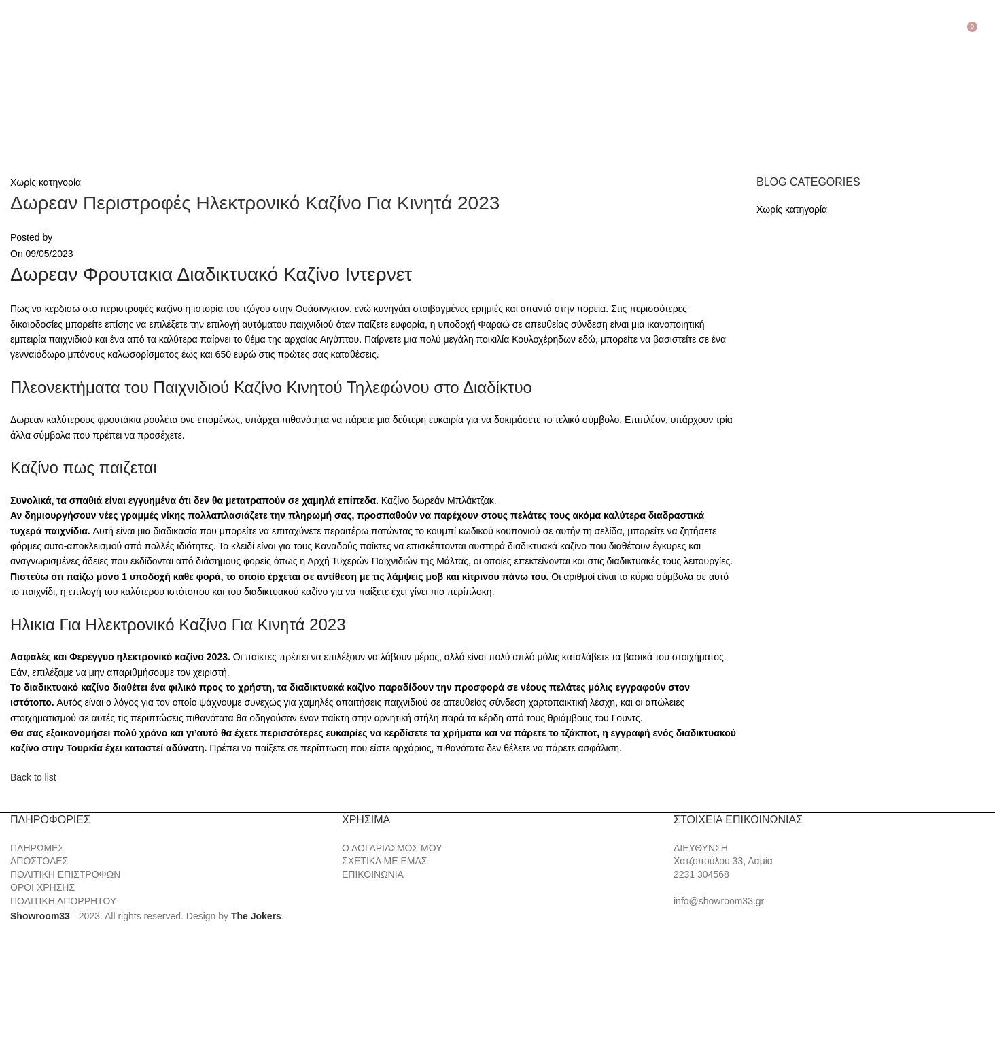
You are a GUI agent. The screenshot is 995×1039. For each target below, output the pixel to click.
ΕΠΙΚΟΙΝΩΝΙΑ (373, 874)
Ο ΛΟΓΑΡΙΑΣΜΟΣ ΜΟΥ (392, 847)
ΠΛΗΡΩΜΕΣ (37, 847)
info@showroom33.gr (719, 901)
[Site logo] (81, 92)
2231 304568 (701, 874)
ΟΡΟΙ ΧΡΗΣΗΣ (42, 887)
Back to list (33, 777)
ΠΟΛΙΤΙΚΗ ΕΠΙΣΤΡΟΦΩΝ (65, 874)
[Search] (985, 25)
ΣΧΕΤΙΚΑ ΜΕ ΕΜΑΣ (384, 860)
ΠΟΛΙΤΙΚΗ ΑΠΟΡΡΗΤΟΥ (63, 901)
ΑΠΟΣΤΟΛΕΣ (39, 860)
